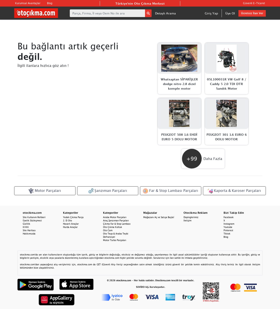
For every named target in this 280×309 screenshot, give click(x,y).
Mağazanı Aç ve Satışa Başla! (158, 217)
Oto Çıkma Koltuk (112, 227)
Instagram (229, 223)
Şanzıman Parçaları (107, 191)
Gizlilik (26, 223)
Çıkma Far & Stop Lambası (117, 223)
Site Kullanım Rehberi (34, 217)
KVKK (26, 227)
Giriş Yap (211, 13)
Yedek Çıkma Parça (73, 217)
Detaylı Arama (165, 13)
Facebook (229, 217)
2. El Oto (67, 220)
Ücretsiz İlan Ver (252, 13)
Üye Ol (230, 13)
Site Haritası (29, 230)
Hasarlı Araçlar (71, 223)
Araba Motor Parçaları (114, 217)
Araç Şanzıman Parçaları (116, 220)
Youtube (228, 227)
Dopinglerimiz (191, 217)
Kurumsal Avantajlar (27, 3)
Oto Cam (107, 230)
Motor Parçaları (44, 191)
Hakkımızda (29, 233)
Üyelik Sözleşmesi (32, 220)
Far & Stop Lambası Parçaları (170, 191)
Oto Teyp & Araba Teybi (115, 233)
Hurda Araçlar (70, 227)
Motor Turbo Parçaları (114, 240)
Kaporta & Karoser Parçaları (234, 191)
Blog (49, 3)
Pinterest (228, 230)
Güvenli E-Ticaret (254, 3)
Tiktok (227, 233)
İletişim (187, 220)
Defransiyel (109, 237)
